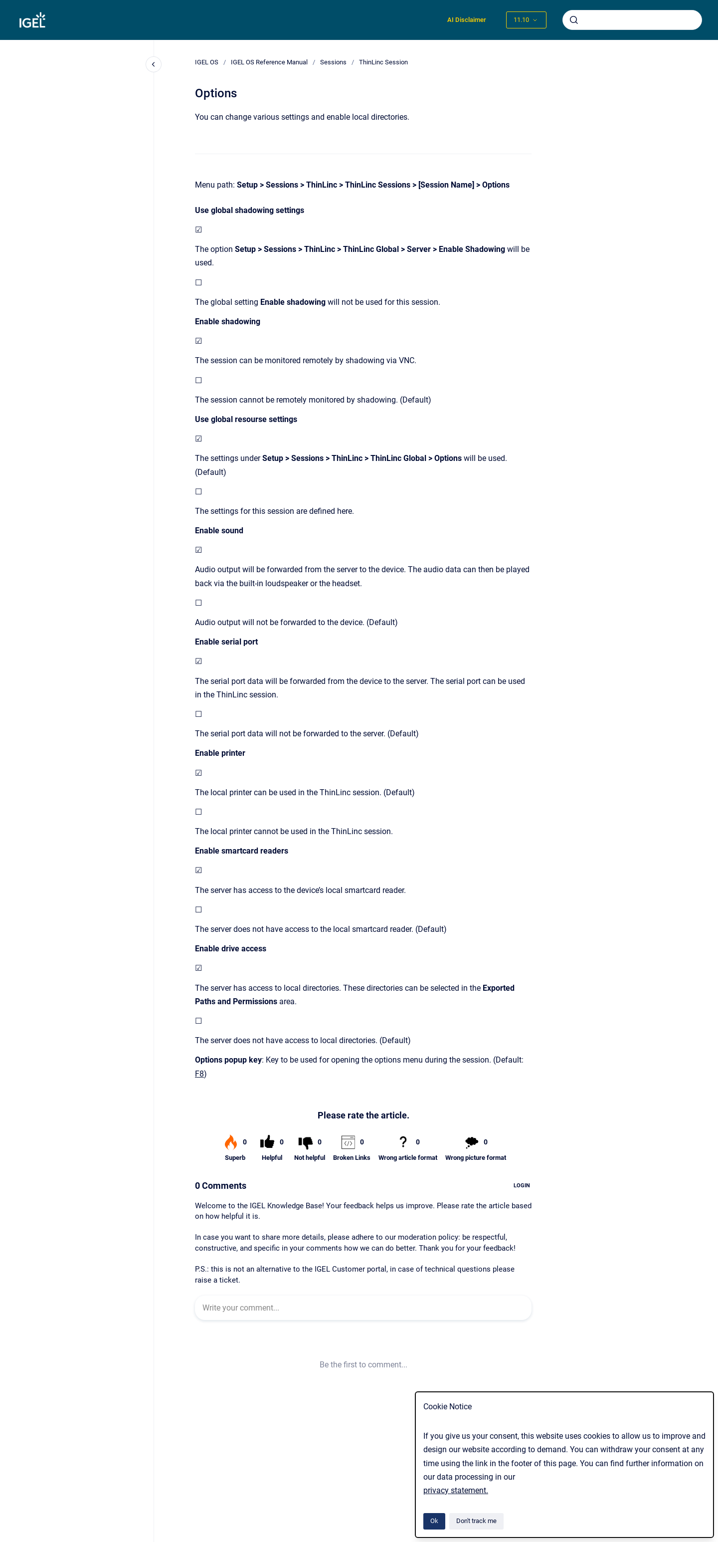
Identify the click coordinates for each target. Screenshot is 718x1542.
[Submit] (574, 20)
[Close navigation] (154, 64)
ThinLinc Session (383, 62)
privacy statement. (455, 1490)
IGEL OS (206, 62)
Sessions (333, 62)
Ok (434, 1521)
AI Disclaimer (466, 19)
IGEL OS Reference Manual (269, 62)
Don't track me (476, 1521)
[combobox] (632, 19)
